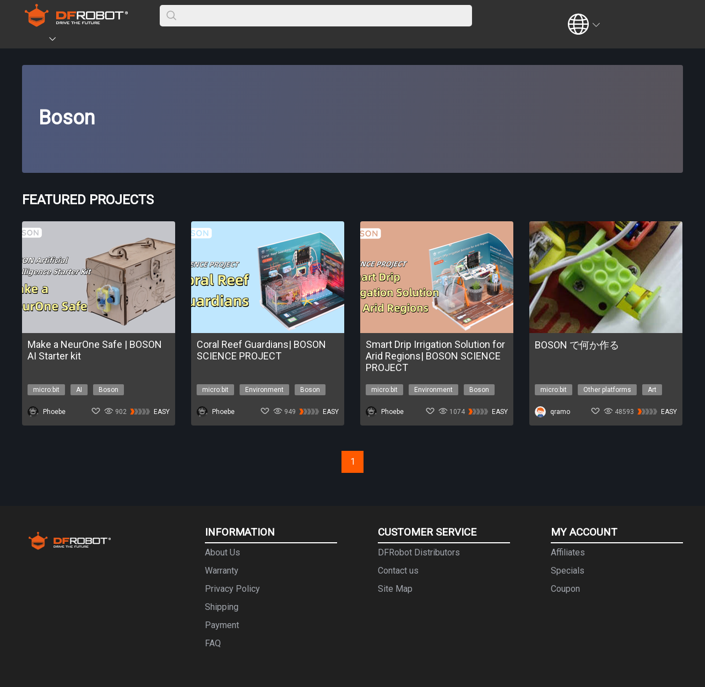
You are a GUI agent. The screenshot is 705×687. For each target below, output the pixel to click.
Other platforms (607, 390)
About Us (222, 552)
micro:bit (46, 390)
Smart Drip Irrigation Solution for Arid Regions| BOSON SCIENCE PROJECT (435, 356)
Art (652, 390)
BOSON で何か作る (577, 345)
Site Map (395, 589)
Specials (567, 570)
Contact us (398, 570)
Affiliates (568, 552)
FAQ (213, 643)
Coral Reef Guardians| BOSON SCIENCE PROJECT (261, 350)
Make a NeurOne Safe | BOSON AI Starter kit (95, 350)
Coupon (565, 589)
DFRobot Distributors (419, 552)
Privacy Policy (232, 589)
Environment (264, 390)
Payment (222, 625)
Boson (108, 390)
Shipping (221, 607)
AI (79, 390)
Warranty (221, 570)
